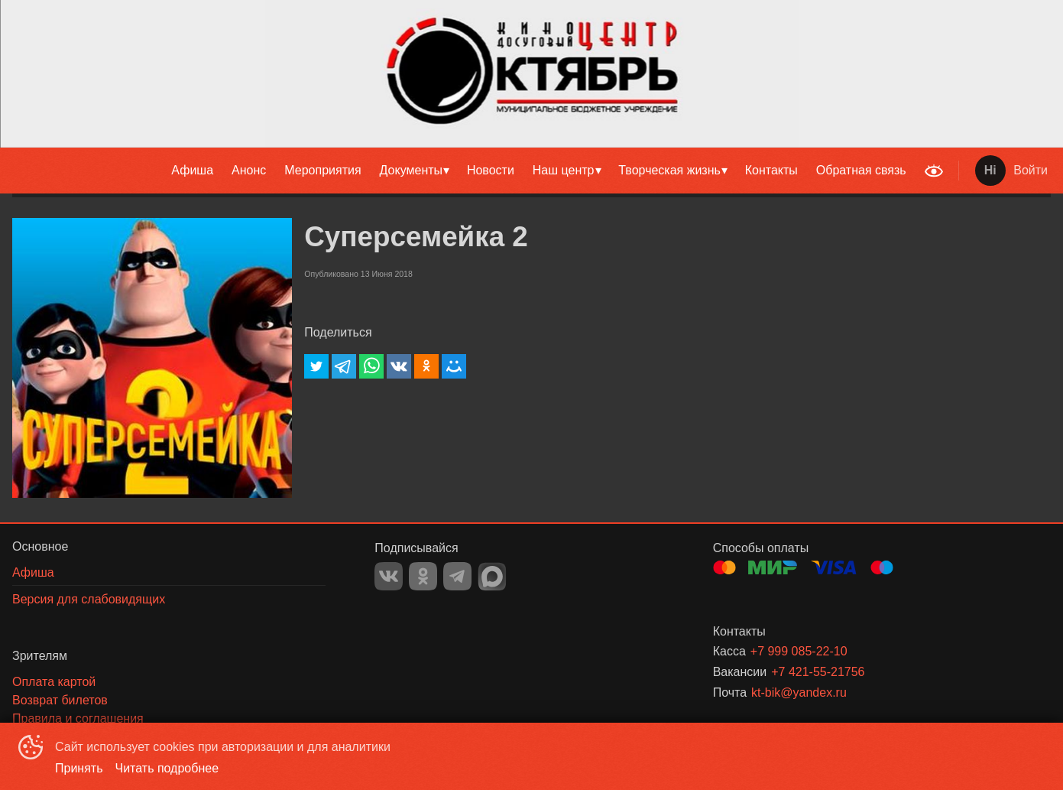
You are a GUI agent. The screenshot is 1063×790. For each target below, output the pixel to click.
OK (423, 576)
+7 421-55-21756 (817, 671)
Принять (79, 768)
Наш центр (564, 170)
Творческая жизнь (669, 170)
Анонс (249, 170)
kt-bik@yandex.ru (799, 692)
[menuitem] (192, 170)
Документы (411, 170)
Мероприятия (322, 170)
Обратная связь (861, 170)
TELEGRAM (457, 576)
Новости (490, 170)
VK (388, 576)
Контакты (771, 170)
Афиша (192, 170)
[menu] (458, 170)
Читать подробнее (167, 768)
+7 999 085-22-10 (798, 651)
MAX (492, 576)
